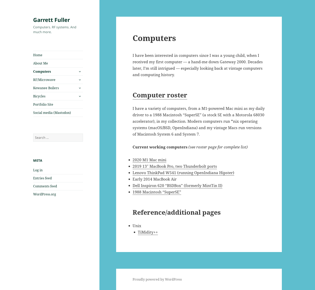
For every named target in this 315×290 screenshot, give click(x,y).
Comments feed (45, 186)
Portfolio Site (43, 104)
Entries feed (42, 178)
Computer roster (160, 95)
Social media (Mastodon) (52, 112)
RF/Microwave (44, 80)
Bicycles (39, 96)
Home (37, 55)
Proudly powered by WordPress (157, 279)
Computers (42, 71)
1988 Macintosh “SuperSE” (157, 192)
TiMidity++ (148, 232)
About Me (40, 63)
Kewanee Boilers (46, 88)
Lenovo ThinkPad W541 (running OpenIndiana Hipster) (183, 172)
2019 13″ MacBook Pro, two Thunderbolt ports (175, 166)
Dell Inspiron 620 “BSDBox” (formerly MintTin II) (177, 185)
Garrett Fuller (51, 19)
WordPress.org (44, 194)
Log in (38, 170)
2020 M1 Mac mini (149, 159)
